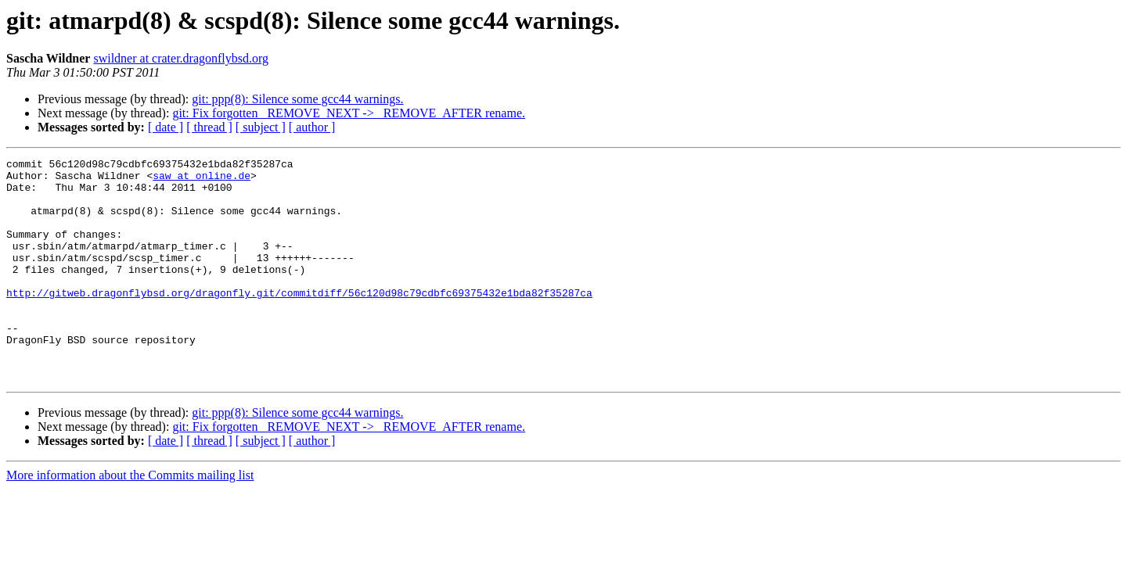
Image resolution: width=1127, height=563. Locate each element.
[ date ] (165, 127)
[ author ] (312, 127)
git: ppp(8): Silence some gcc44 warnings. (297, 99)
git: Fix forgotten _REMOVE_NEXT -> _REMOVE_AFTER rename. (348, 113)
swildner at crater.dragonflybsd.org (180, 58)
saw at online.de (201, 180)
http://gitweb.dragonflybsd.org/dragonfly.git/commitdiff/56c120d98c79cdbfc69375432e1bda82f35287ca (299, 321)
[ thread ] (209, 127)
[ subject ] (261, 127)
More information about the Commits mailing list (130, 519)
